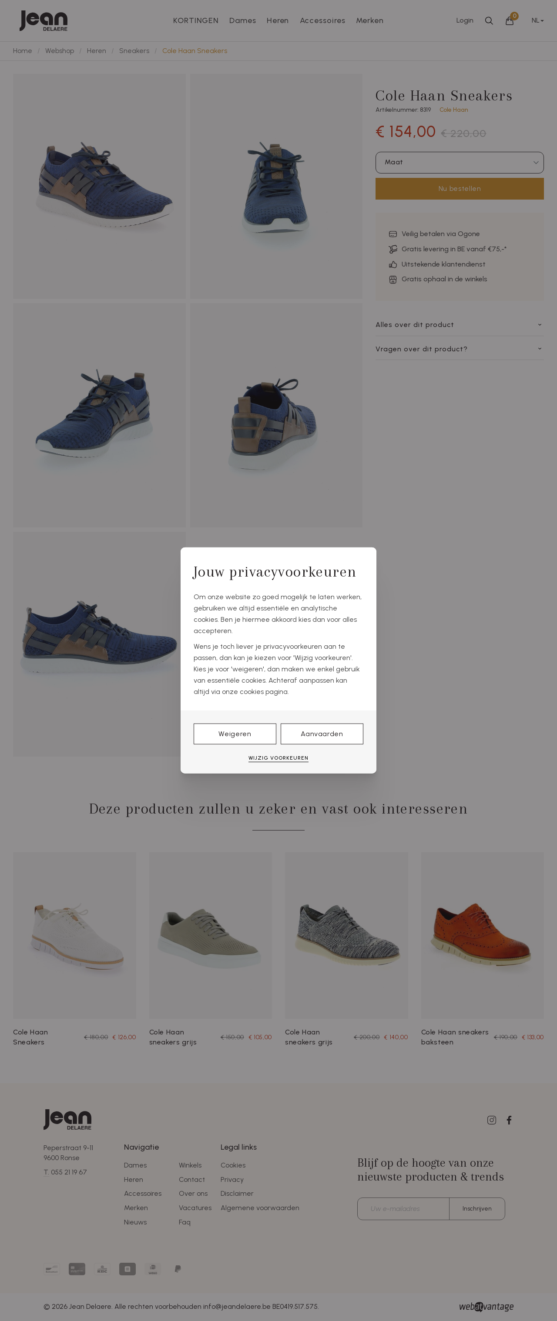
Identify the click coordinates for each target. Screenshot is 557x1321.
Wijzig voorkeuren (278, 758)
